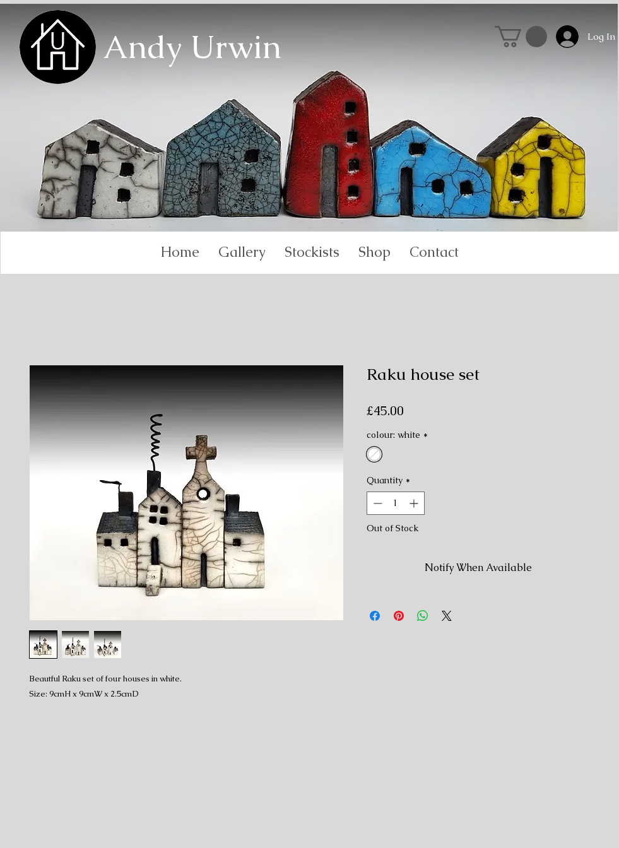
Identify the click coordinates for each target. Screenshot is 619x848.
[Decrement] (376, 503)
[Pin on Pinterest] (398, 615)
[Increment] (415, 503)
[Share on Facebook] (374, 615)
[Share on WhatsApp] (422, 615)
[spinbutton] (395, 503)
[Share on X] (446, 615)
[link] (521, 36)
